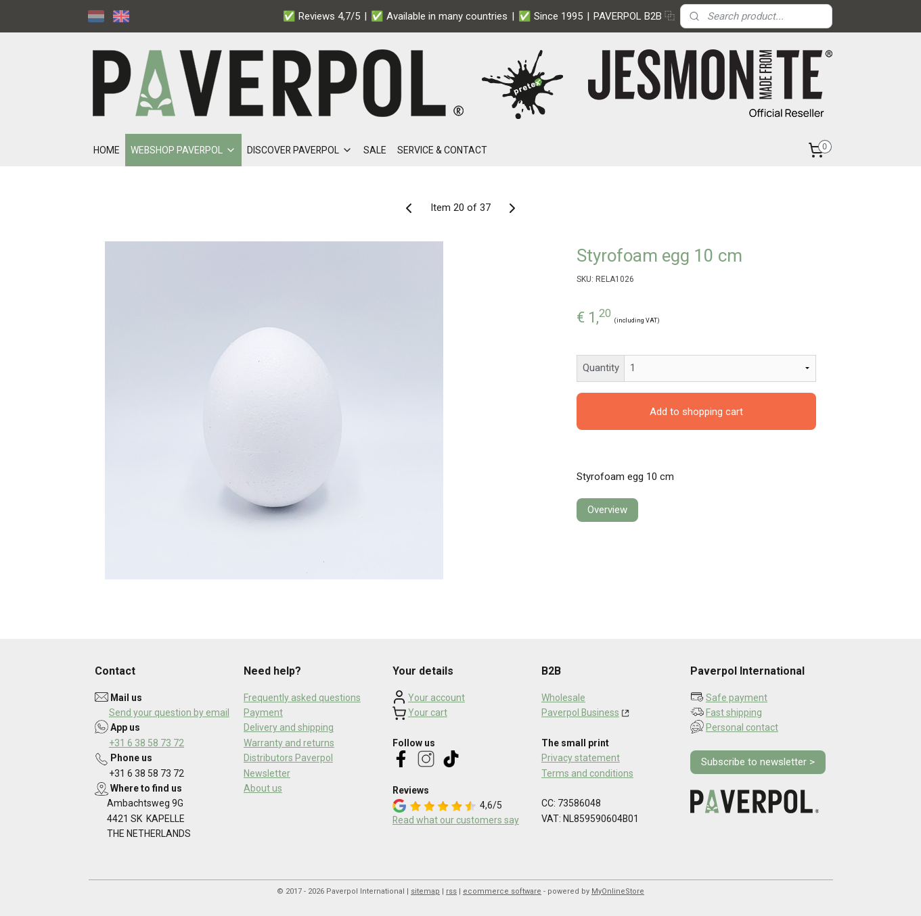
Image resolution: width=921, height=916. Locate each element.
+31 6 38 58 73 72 (146, 743)
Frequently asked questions (302, 697)
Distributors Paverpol (288, 757)
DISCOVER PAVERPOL (300, 150)
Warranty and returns (289, 743)
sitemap (425, 891)
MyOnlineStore (617, 891)
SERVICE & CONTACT (442, 150)
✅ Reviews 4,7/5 (321, 16)
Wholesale (563, 697)
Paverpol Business (580, 712)
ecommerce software (502, 891)
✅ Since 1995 (550, 16)
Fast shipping (734, 712)
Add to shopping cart (696, 412)
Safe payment (736, 697)
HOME (106, 150)
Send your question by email (169, 712)
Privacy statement (580, 757)
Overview (607, 510)
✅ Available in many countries (439, 16)
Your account (436, 697)
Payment (263, 712)
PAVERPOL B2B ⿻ (634, 16)
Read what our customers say (455, 820)
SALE (374, 150)
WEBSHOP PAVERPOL (183, 150)
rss (451, 891)
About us (263, 788)
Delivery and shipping (289, 727)
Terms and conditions (587, 773)
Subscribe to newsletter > (758, 762)
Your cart (427, 712)
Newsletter (267, 773)
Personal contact (742, 727)
